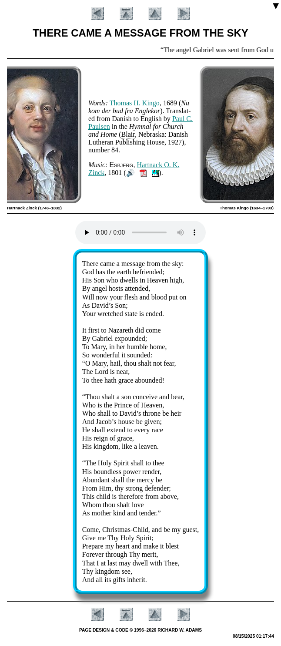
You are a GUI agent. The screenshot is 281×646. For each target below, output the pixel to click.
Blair (128, 134)
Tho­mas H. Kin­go (135, 103)
